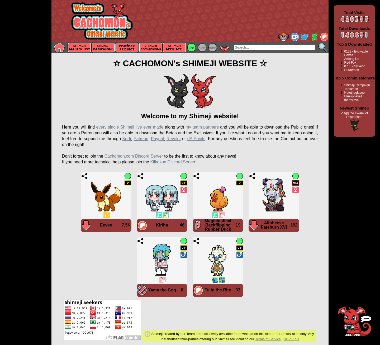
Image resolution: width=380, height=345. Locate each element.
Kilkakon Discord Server (172, 162)
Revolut (174, 138)
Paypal (157, 138)
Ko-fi (126, 138)
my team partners (202, 127)
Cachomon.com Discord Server (133, 156)
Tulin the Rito (218, 290)
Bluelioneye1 (353, 96)
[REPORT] (291, 339)
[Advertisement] (25, 83)
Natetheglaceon (355, 92)
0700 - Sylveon (354, 66)
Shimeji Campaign (357, 85)
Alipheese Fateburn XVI (274, 225)
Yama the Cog (162, 290)
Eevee (106, 225)
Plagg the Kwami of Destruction (354, 115)
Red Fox (350, 62)
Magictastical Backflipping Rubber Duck (218, 225)
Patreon (141, 138)
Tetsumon (351, 89)
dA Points (196, 138)
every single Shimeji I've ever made (129, 127)
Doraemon (351, 70)
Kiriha (162, 225)
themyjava (351, 100)
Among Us (351, 59)
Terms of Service (268, 339)
